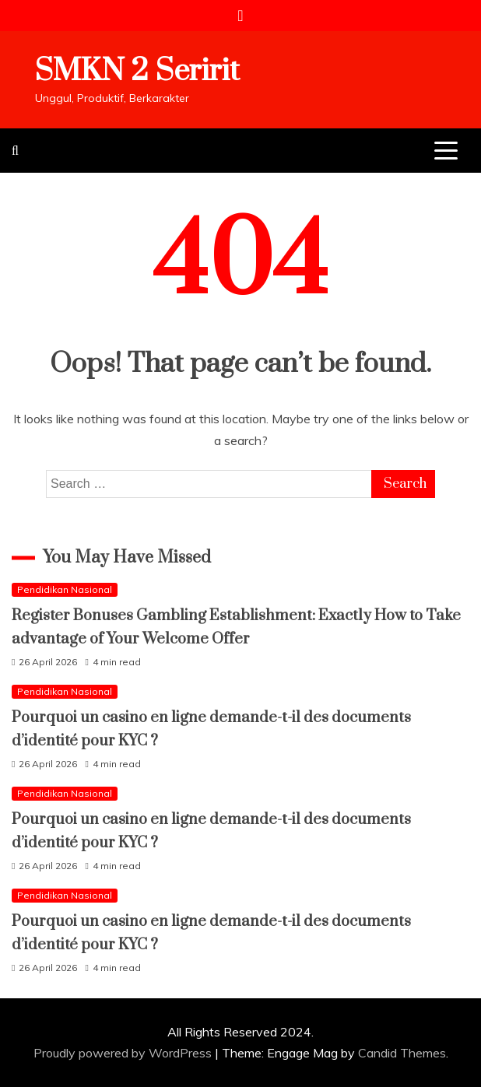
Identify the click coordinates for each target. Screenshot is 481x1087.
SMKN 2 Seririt (137, 71)
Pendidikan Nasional (64, 589)
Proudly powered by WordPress (124, 1053)
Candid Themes (402, 1053)
